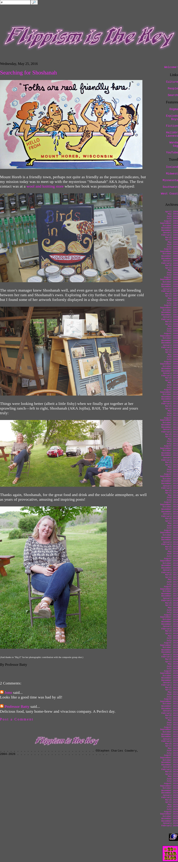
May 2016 (173, 551)
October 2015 (170, 535)
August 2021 (171, 699)
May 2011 (173, 411)
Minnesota (170, 180)
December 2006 (169, 286)
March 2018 (171, 603)
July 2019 (172, 640)
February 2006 (169, 263)
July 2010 (172, 387)
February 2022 (169, 713)
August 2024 (171, 783)
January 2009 (170, 345)
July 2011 (172, 415)
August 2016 (171, 558)
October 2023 (170, 760)
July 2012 (172, 443)
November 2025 (169, 818)
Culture (172, 82)
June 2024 (172, 779)
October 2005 (170, 253)
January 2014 (170, 486)
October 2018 (170, 619)
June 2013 (172, 469)
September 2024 (169, 786)
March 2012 (171, 434)
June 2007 (172, 300)
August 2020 (171, 671)
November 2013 (169, 481)
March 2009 (171, 350)
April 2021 (171, 689)
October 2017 (170, 591)
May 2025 (173, 804)
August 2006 (171, 277)
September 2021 (169, 701)
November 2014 (169, 509)
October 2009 (170, 366)
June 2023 (172, 750)
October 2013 (170, 479)
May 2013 (173, 467)
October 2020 (170, 675)
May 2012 (173, 439)
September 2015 (169, 532)
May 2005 (173, 242)
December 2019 (169, 652)
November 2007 (169, 312)
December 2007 (169, 315)
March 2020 (171, 659)
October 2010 (170, 394)
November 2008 (169, 340)
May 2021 (173, 692)
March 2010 (171, 378)
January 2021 (170, 682)
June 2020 (172, 666)
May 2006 (173, 270)
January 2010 (170, 373)
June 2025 (172, 807)
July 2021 (172, 697)
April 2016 (171, 549)
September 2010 (169, 392)
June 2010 (172, 385)
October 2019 (170, 647)
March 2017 (171, 575)
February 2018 (169, 600)
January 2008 (170, 317)
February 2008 (169, 319)
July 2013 (172, 471)
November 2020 (169, 678)
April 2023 (171, 746)
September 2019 (169, 645)
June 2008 (172, 329)
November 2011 (169, 425)
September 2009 (169, 364)
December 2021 (169, 708)
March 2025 (171, 800)
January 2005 (170, 232)
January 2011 (170, 401)
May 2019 (173, 636)
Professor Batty (17, 706)
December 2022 (169, 736)
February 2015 (169, 516)
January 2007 (170, 289)
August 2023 (171, 755)
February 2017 (169, 572)
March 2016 (171, 547)
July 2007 (172, 303)
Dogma (174, 109)
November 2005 (169, 256)
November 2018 (169, 621)
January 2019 (170, 626)
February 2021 (169, 685)
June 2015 (172, 525)
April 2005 (171, 239)
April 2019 (171, 633)
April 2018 (171, 605)
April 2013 (171, 465)
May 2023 (173, 748)
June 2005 (172, 244)
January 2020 (170, 654)
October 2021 (170, 703)
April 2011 (171, 408)
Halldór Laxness (172, 134)
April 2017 (171, 577)
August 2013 (171, 474)
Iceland (172, 167)
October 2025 (170, 816)
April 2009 (171, 352)
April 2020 (171, 661)
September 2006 (169, 279)
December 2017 (169, 596)
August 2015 (171, 530)
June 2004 (172, 216)
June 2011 (172, 413)
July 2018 (172, 612)
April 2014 (171, 493)
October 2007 (170, 310)
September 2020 (169, 673)
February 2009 (169, 347)
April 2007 (171, 296)
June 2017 (172, 582)
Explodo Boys (172, 117)
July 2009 (172, 359)
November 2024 (169, 790)
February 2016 (169, 544)
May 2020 (173, 664)
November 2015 (169, 537)
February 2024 (169, 769)
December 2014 (169, 511)
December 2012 (169, 455)
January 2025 (170, 795)
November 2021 (169, 706)
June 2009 (172, 357)
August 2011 (171, 418)
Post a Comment (17, 719)
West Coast (169, 193)
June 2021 (172, 694)
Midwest (172, 173)
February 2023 (169, 741)
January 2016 (170, 542)
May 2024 (173, 776)
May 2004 (173, 214)
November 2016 (169, 565)
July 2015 (172, 528)
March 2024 (171, 771)
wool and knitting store (45, 186)
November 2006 (169, 284)
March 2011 (171, 406)
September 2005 (169, 251)
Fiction (172, 126)
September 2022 (169, 729)
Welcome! (171, 67)
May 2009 (173, 354)
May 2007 (173, 298)
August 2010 (171, 389)
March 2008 (171, 321)
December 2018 (169, 624)
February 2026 (169, 825)
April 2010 (171, 380)
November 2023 (169, 762)
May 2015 (173, 523)
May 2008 (173, 326)
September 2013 (169, 476)
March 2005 (171, 237)
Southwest (170, 187)
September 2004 (169, 223)
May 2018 (173, 607)
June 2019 (172, 638)
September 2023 (169, 757)
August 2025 (171, 811)
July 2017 (172, 584)
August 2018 (171, 615)
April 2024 (171, 774)
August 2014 (171, 502)
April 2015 (171, 521)
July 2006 (172, 275)
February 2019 (169, 629)
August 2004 (171, 221)
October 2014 (170, 507)
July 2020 (172, 668)
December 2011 (169, 427)
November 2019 (169, 650)
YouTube (172, 152)
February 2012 (169, 432)
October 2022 (170, 732)
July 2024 (172, 781)
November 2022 (169, 734)
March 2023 (171, 743)
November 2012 (169, 453)
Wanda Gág (174, 144)
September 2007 (169, 307)
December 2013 (169, 483)
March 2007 (171, 293)
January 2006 (170, 261)
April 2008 (171, 324)
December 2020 (169, 680)
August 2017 (171, 586)
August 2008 (171, 333)
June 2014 (172, 497)
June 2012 (172, 441)
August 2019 (171, 643)
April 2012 (171, 436)
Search (173, 95)
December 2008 (169, 343)
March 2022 (171, 715)
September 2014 (169, 504)
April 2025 (171, 802)
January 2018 (170, 598)
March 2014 (171, 490)
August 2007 (171, 305)
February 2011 (169, 403)
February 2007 (169, 291)
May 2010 (173, 382)
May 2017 (173, 579)
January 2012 (170, 429)
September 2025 (169, 814)
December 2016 (169, 568)
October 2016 (170, 563)
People (173, 88)
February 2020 (169, 657)
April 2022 (171, 718)
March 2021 (171, 687)
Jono (8, 692)
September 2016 (169, 561)
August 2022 (171, 727)
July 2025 (172, 809)
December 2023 (169, 765)
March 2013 (171, 462)
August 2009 (171, 361)
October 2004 (170, 225)
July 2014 (172, 500)
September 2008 (169, 336)
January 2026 (170, 823)
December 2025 (169, 821)
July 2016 (172, 556)
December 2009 (169, 371)
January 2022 (170, 711)
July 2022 (172, 725)
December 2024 (169, 793)
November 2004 (169, 228)
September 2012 (169, 448)
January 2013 (170, 457)
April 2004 (171, 211)
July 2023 (172, 753)
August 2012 (171, 446)
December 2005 (169, 258)
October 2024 (170, 788)
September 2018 (169, 617)
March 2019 (171, 631)
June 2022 (172, 722)
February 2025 (169, 797)
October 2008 (170, 338)
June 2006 (172, 272)
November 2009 (169, 368)
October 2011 (170, 422)
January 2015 (170, 514)
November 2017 (169, 593)
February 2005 (169, 235)
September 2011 (169, 420)
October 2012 (170, 450)
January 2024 (170, 767)
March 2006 (171, 265)
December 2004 (169, 230)
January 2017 (170, 570)
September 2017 (169, 589)
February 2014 (169, 488)
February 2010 (169, 375)
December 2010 (169, 399)
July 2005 (172, 247)
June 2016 (172, 553)
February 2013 (169, 460)
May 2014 (173, 495)
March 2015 (171, 518)
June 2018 (172, 610)
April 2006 (171, 268)
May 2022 (173, 720)
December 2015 (169, 539)
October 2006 (170, 282)
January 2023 (170, 739)
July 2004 (172, 218)
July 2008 (172, 331)
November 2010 (169, 397)
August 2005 (171, 249)
